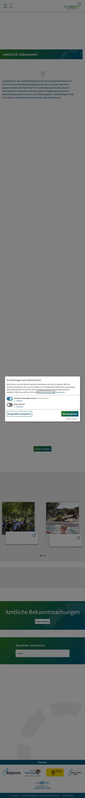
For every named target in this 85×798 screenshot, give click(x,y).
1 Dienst (18, 400)
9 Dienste (18, 406)
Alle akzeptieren (69, 413)
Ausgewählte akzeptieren (19, 413)
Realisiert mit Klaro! (71, 419)
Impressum (60, 392)
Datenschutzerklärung (46, 392)
